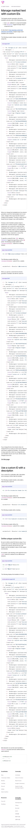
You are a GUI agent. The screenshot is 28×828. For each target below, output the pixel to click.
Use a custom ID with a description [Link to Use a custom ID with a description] (13, 469)
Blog (2, 775)
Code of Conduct (19, 777)
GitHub (2, 789)
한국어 (16, 811)
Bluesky (3, 780)
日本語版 (17, 813)
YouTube (3, 783)
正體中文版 (17, 819)
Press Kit (3, 801)
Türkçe (16, 805)
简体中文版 (17, 816)
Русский (17, 808)
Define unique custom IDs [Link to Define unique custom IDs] (11, 539)
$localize (14, 266)
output (21, 103)
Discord (3, 786)
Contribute (17, 775)
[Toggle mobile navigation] (3, 2)
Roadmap (3, 804)
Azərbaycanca (18, 802)
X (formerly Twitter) (5, 777)
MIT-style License (9, 826)
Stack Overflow (4, 791)
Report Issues (18, 780)
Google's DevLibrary (19, 783)
